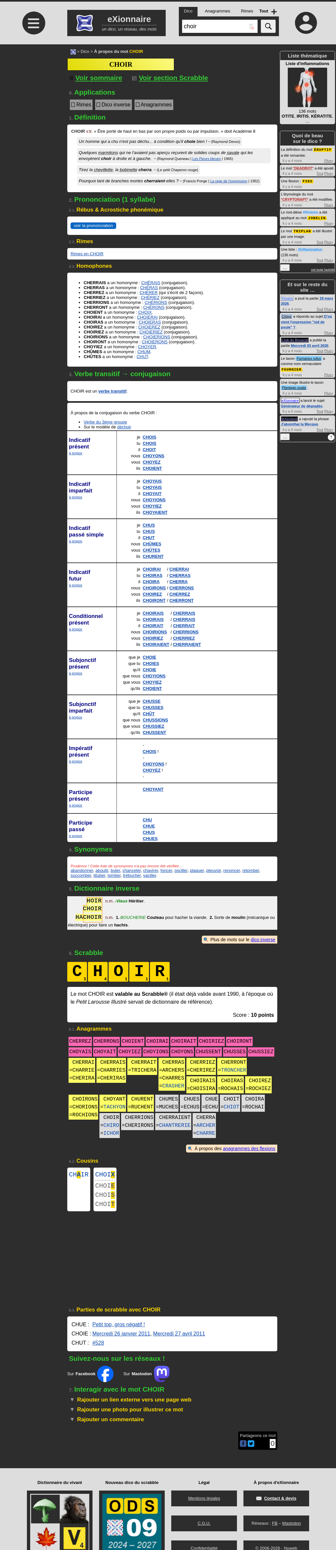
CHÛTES (151, 550)
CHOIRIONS (155, 631)
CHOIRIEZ (153, 638)
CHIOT (232, 1107)
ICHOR (111, 1133)
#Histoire (310, 212)
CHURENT (153, 556)
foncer (166, 870)
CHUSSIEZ (153, 726)
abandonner (82, 870)
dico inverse (263, 939)
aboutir (101, 870)
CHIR (79, 1175)
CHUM (143, 351)
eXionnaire (290, 399)
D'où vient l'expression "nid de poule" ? (306, 320)
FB (275, 1523)
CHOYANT (153, 789)
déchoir (124, 426)
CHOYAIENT (155, 512)
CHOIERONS (155, 341)
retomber (250, 870)
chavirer (150, 870)
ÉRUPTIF (322, 149)
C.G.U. (204, 1523)
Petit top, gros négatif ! (119, 1330)
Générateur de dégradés (302, 404)
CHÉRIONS (156, 302)
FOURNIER (292, 367)
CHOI (105, 1175)
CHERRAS (179, 575)
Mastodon (291, 1523)
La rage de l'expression (228, 181)
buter (115, 870)
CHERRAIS (184, 613)
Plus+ (328, 160)
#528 (98, 1348)
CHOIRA (151, 581)
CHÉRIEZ (150, 297)
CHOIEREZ (149, 327)
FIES (307, 180)
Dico (85, 51)
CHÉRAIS (150, 282)
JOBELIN (317, 217)
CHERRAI (179, 569)
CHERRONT (181, 600)
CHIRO (111, 1125)
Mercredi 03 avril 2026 (309, 344)
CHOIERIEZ (151, 332)
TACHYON (114, 1107)
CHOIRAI (152, 569)
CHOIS (149, 437)
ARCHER (205, 1125)
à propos (75, 453)
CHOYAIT (152, 493)
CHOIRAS (152, 575)
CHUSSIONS (155, 720)
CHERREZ (179, 594)
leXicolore (289, 417)
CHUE (149, 826)
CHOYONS (153, 455)
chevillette (103, 169)
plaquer (197, 870)
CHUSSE (151, 701)
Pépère (287, 297)
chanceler (131, 870)
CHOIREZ (152, 594)
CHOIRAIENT (156, 644)
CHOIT (149, 449)
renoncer (231, 870)
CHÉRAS (149, 287)
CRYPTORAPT (294, 199)
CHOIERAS (150, 322)
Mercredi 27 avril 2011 (179, 1339)
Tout (319, 173)
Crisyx (287, 315)
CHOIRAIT (153, 625)
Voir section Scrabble (170, 77)
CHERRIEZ (184, 638)
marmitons (108, 152)
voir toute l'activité (322, 268)
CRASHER (173, 1086)
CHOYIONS (154, 499)
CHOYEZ (151, 462)
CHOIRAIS (153, 613)
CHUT (142, 356)
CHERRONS (181, 587)
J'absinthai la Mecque (299, 422)
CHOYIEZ (152, 506)
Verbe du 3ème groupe (105, 422)
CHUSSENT (154, 732)
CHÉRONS (153, 307)
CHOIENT (152, 468)
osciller (181, 870)
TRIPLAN (302, 229)
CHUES (150, 838)
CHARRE (205, 1133)
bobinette (128, 169)
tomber (114, 875)
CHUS (149, 525)
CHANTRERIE (175, 1125)
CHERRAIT (184, 625)
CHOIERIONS (156, 336)
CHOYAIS (152, 481)
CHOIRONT (154, 600)
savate (233, 152)
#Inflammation (310, 248)
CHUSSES (153, 707)
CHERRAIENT (187, 644)
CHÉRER (149, 292)
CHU (147, 819)
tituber (99, 875)
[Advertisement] (33, 99)
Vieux (121, 901)
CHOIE (149, 657)
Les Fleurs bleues (206, 159)
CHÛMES (152, 543)
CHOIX (145, 312)
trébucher (132, 875)
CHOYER (147, 346)
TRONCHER (233, 1070)
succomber (81, 875)
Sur (90, 1379)
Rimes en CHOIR (87, 253)
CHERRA (178, 581)
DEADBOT (303, 168)
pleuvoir (213, 870)
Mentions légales (204, 1498)
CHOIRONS (154, 587)
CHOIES (151, 663)
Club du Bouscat (295, 339)
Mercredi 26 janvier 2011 (121, 1339)
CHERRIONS (186, 631)
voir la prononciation (93, 225)
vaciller (149, 875)
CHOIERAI (147, 317)
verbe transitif (112, 391)
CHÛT (149, 713)
